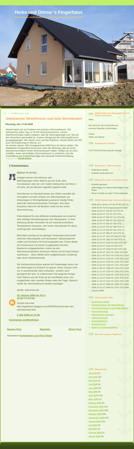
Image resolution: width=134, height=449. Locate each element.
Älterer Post (74, 329)
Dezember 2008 (96, 406)
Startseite (45, 329)
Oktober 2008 (95, 414)
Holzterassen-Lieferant (103, 314)
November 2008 (96, 410)
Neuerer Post (14, 329)
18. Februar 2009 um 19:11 (31, 295)
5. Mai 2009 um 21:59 (28, 315)
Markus (21, 172)
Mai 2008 (93, 429)
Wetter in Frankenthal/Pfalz (105, 327)
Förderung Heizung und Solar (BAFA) (110, 308)
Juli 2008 (93, 425)
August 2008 (95, 421)
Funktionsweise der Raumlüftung (108, 305)
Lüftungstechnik (100, 318)
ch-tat (20, 298)
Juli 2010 (93, 373)
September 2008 (96, 417)
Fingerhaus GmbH (100, 302)
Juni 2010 (93, 377)
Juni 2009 (93, 388)
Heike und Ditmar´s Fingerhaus (49, 12)
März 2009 (93, 399)
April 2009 (93, 395)
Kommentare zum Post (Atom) (35, 335)
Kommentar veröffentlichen (24, 320)
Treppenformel (99, 324)
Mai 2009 (93, 391)
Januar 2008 (94, 436)
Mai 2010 (93, 380)
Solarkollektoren (100, 321)
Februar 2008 (95, 432)
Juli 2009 (93, 384)
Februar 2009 (95, 403)
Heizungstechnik (100, 311)
